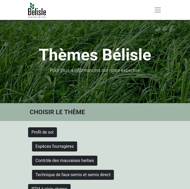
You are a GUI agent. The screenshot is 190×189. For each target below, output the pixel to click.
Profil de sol (42, 132)
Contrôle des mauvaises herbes (64, 160)
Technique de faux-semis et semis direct (72, 174)
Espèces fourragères (54, 146)
